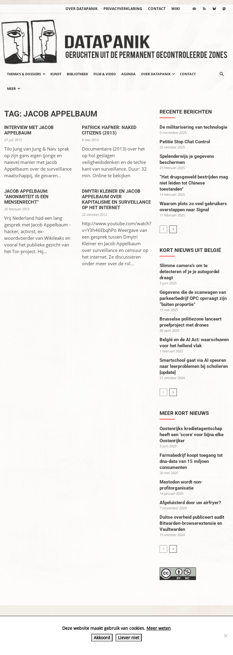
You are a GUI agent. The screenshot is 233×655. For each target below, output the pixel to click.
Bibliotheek (77, 74)
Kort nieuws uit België (190, 250)
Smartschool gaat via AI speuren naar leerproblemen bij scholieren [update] (194, 366)
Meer (13, 88)
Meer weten (159, 628)
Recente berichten (186, 112)
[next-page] (173, 229)
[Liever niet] (225, 636)
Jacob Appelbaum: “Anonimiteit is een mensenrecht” (26, 196)
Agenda (128, 74)
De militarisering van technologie (193, 127)
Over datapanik (82, 8)
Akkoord (102, 637)
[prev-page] (163, 229)
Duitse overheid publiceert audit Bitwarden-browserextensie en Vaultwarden (192, 523)
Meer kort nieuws (184, 413)
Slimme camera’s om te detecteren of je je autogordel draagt (189, 271)
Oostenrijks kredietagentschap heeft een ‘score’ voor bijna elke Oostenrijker (192, 434)
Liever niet (128, 637)
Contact (157, 8)
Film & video (104, 74)
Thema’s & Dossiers (26, 74)
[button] (221, 74)
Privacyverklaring (122, 8)
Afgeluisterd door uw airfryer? (190, 502)
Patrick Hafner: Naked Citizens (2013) (109, 130)
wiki (175, 8)
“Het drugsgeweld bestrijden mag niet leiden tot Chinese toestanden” (194, 183)
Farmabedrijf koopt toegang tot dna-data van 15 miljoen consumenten (191, 461)
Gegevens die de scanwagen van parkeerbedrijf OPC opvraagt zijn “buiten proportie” (193, 298)
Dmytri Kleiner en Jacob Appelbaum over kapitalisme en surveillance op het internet (116, 199)
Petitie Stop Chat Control (185, 141)
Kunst (55, 74)
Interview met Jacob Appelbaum (29, 130)
